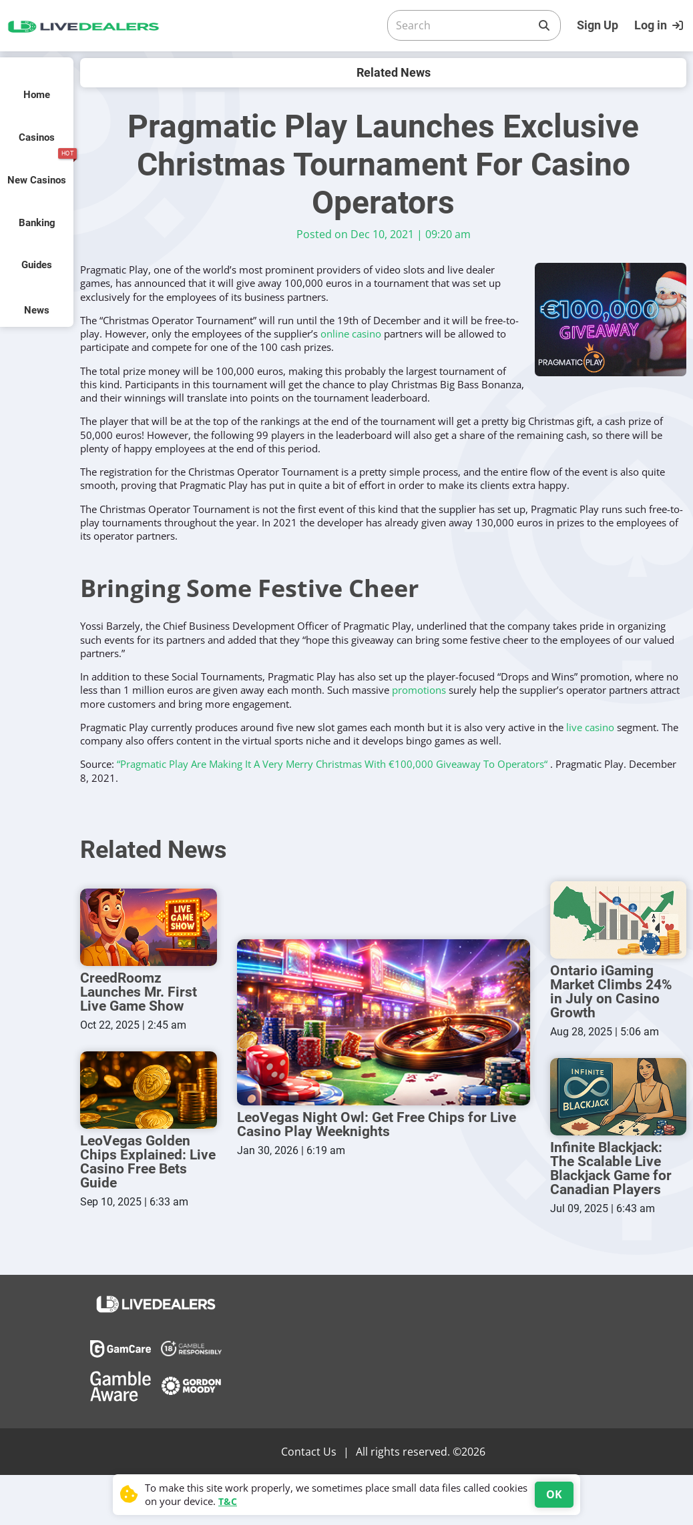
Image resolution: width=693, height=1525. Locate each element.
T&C (227, 1501)
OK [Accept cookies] (554, 1494)
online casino (350, 333)
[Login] (660, 25)
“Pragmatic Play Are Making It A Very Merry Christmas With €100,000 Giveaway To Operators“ (332, 764)
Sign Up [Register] (597, 25)
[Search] (463, 25)
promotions (419, 689)
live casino (590, 727)
